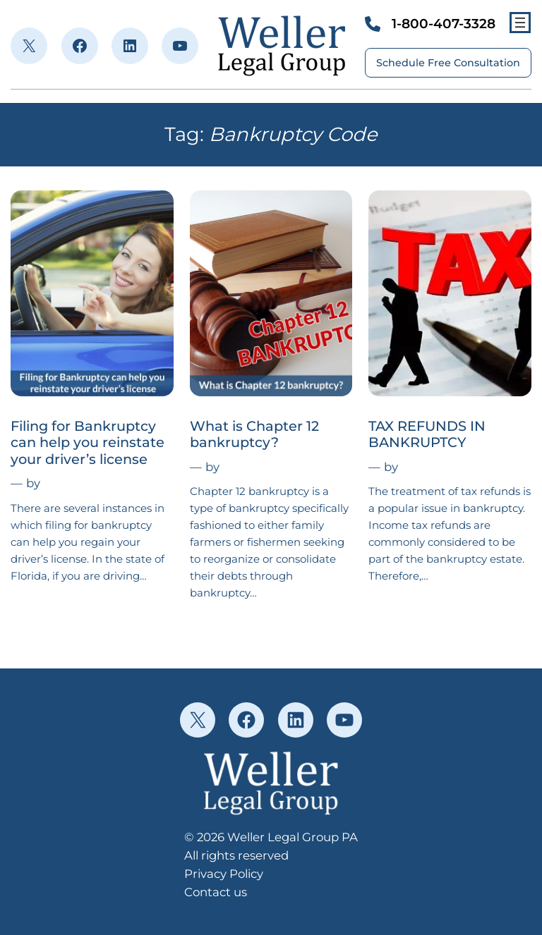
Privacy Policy (223, 874)
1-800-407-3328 (443, 24)
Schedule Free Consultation (448, 62)
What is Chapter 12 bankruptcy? (254, 434)
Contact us (215, 892)
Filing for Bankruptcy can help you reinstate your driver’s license (87, 443)
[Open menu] (520, 22)
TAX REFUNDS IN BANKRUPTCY (427, 434)
